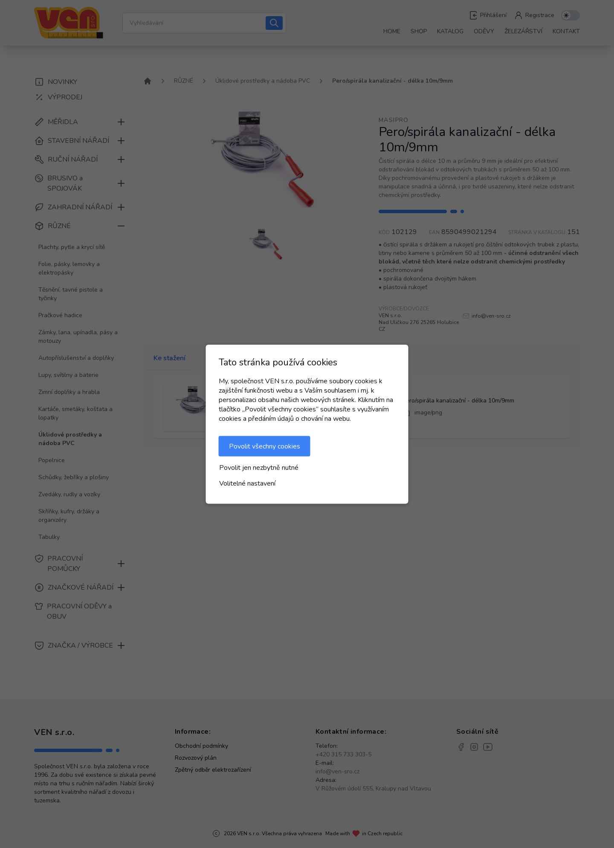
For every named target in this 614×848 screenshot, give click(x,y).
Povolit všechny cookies (264, 446)
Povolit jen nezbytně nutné (258, 467)
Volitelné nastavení (247, 483)
